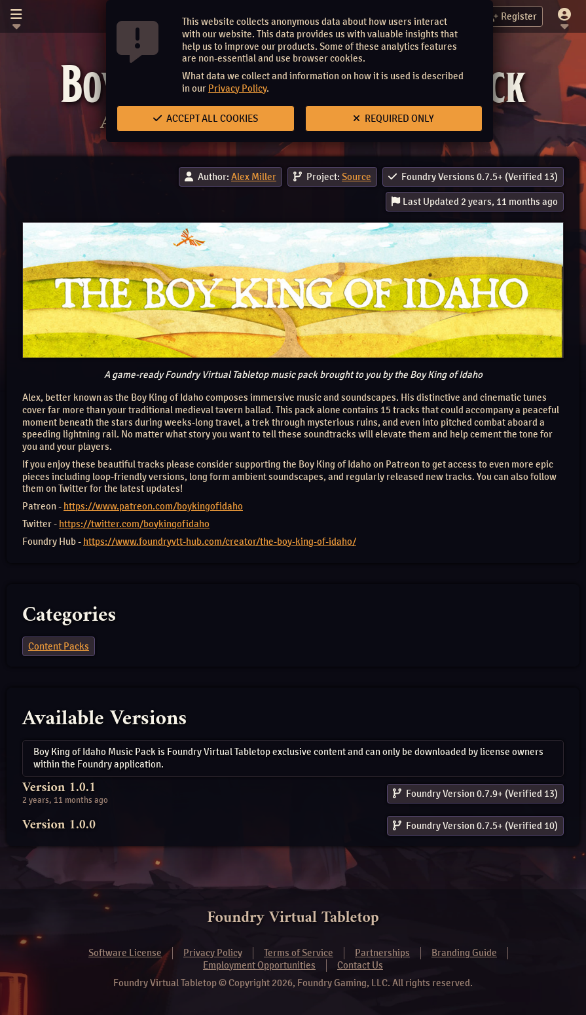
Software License (125, 953)
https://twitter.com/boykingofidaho (134, 524)
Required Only (393, 118)
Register (511, 16)
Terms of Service (298, 953)
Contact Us (360, 965)
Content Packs (58, 646)
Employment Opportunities (259, 965)
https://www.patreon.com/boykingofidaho (153, 506)
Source (356, 177)
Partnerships (382, 953)
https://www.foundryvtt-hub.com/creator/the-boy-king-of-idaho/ (219, 541)
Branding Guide (464, 953)
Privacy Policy (237, 88)
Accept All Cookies (205, 118)
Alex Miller (253, 177)
